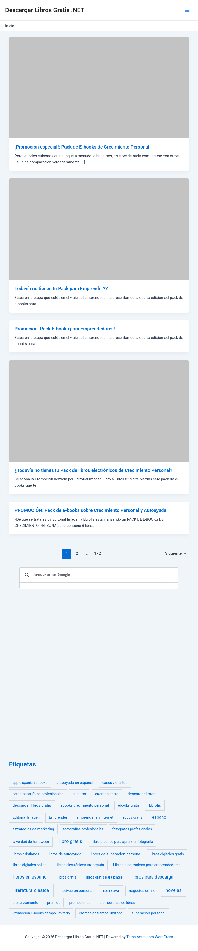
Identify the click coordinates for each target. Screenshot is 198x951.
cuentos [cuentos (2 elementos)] (79, 794)
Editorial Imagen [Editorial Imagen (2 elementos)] (26, 817)
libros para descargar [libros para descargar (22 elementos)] (154, 877)
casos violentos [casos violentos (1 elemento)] (114, 783)
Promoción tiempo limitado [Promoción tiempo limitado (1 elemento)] (100, 913)
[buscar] (98, 575)
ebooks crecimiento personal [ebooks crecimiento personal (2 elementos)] (84, 805)
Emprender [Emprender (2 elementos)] (58, 817)
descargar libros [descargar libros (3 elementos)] (141, 794)
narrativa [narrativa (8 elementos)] (111, 890)
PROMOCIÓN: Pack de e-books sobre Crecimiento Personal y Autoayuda (90, 510)
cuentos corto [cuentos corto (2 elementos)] (106, 794)
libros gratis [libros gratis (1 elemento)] (66, 877)
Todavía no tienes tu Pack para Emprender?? (61, 288)
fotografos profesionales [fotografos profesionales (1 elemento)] (132, 829)
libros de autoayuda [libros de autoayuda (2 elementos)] (64, 854)
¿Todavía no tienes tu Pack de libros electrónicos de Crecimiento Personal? (93, 470)
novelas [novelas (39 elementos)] (174, 890)
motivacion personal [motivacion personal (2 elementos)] (76, 890)
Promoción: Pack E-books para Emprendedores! (64, 328)
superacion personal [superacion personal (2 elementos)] (148, 913)
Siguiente (176, 553)
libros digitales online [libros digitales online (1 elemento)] (29, 865)
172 (97, 553)
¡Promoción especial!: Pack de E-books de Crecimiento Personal (81, 147)
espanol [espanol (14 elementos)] (159, 817)
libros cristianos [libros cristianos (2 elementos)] (26, 854)
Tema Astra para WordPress (149, 936)
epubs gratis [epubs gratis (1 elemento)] (132, 817)
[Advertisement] (47, 674)
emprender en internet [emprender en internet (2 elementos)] (95, 817)
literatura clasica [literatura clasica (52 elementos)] (31, 890)
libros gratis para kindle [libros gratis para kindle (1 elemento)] (104, 877)
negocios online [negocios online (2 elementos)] (142, 890)
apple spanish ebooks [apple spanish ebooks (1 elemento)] (29, 783)
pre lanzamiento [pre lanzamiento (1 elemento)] (25, 902)
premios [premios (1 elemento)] (53, 902)
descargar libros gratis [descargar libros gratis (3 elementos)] (32, 805)
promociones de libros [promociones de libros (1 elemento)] (117, 902)
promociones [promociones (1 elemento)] (79, 902)
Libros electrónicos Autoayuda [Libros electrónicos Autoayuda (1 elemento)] (79, 865)
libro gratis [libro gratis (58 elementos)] (70, 841)
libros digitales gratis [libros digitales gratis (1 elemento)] (167, 854)
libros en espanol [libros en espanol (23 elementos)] (30, 877)
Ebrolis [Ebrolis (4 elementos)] (155, 805)
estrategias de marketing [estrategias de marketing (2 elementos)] (33, 829)
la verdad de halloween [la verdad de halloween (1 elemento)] (30, 842)
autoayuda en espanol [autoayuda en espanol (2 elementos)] (74, 782)
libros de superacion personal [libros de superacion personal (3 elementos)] (116, 854)
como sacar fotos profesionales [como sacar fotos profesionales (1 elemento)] (37, 794)
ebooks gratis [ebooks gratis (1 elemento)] (128, 805)
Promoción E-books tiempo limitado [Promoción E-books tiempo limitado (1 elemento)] (41, 913)
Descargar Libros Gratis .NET (44, 10)
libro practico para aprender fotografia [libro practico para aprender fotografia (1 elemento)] (122, 842)
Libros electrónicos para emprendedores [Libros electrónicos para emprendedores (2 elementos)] (147, 865)
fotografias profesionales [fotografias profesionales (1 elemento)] (83, 829)
